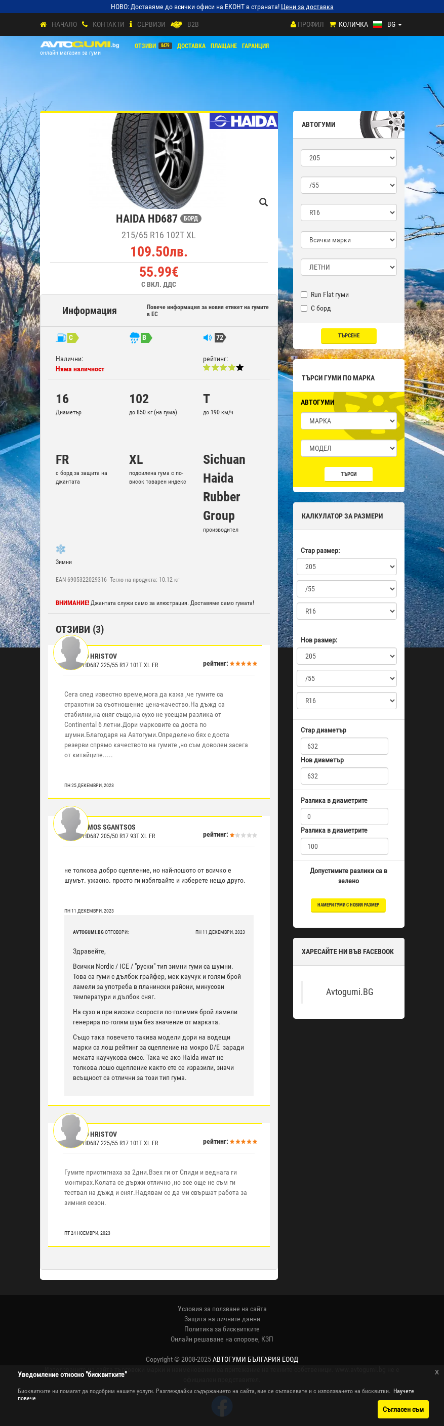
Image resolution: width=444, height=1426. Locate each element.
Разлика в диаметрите (334, 800)
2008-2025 (239, 1359)
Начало (64, 24)
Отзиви (145, 46)
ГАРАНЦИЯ (255, 46)
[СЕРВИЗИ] (131, 24)
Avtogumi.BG (350, 992)
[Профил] (293, 24)
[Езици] (388, 24)
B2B (193, 24)
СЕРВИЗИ (151, 24)
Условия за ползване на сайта (222, 1309)
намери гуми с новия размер (348, 905)
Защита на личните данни (222, 1319)
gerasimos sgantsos (101, 827)
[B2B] (176, 24)
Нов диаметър (322, 760)
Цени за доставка (307, 7)
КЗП (267, 1339)
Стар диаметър (323, 730)
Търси (349, 474)
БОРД (191, 218)
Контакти (109, 24)
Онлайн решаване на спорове (214, 1339)
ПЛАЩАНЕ (224, 46)
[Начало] (43, 24)
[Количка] (332, 24)
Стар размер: (320, 550)
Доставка (191, 46)
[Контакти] (85, 24)
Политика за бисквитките (222, 1329)
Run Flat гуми (325, 294)
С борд (316, 308)
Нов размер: (319, 640)
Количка (353, 24)
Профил (311, 24)
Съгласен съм (403, 1409)
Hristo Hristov (91, 656)
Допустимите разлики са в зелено (348, 876)
